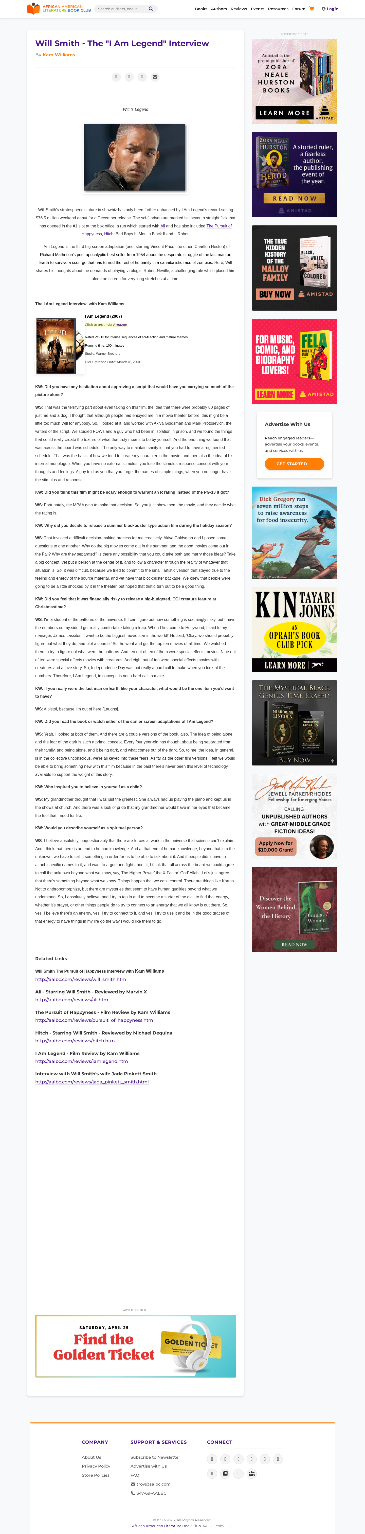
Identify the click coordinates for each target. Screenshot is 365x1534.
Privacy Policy (96, 1466)
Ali (162, 226)
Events (257, 8)
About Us (91, 1457)
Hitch (108, 234)
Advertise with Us (149, 1466)
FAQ (135, 1475)
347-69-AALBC (148, 1493)
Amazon (120, 325)
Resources (278, 8)
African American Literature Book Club (166, 1526)
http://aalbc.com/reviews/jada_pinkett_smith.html (92, 1081)
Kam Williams (59, 54)
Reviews (239, 8)
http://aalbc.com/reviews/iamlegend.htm (81, 1061)
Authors (219, 8)
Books (201, 8)
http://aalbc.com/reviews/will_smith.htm (80, 979)
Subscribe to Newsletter (155, 1457)
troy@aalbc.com (151, 1484)
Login (329, 8)
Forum (298, 8)
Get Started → (295, 463)
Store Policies (96, 1475)
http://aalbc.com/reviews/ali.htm (71, 999)
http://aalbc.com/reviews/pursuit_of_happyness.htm (94, 1020)
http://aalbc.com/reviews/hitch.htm (75, 1040)
